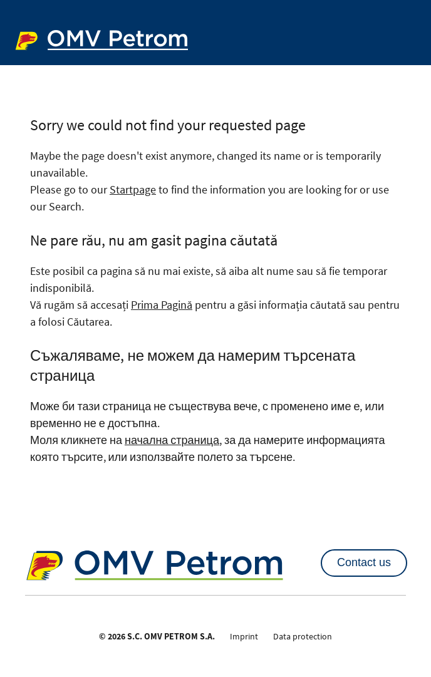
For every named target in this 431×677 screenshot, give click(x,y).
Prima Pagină (161, 304)
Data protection (302, 636)
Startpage (133, 189)
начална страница (172, 440)
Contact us (364, 562)
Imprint (244, 636)
